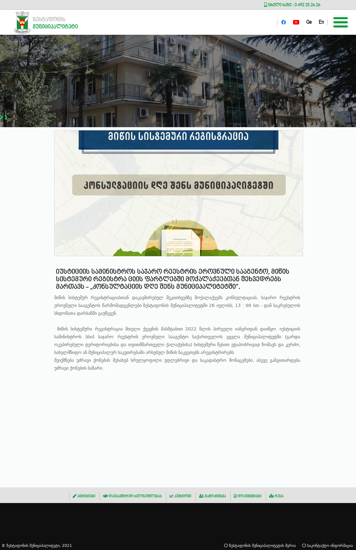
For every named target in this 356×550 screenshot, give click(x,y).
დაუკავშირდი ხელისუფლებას (132, 496)
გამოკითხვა (212, 496)
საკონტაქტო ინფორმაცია (327, 545)
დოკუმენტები (247, 496)
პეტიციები (84, 496)
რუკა (276, 496)
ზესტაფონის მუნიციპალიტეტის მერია (260, 545)
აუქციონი (180, 496)
